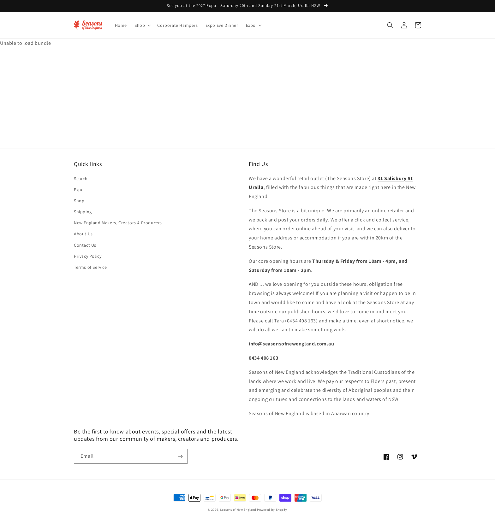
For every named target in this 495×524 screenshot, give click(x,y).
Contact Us (85, 245)
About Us (83, 234)
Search (81, 178)
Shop (79, 200)
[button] (142, 25)
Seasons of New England (238, 510)
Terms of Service (90, 267)
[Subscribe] (180, 456)
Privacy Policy (87, 256)
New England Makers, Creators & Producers (118, 223)
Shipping (83, 212)
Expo (79, 189)
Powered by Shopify (272, 510)
